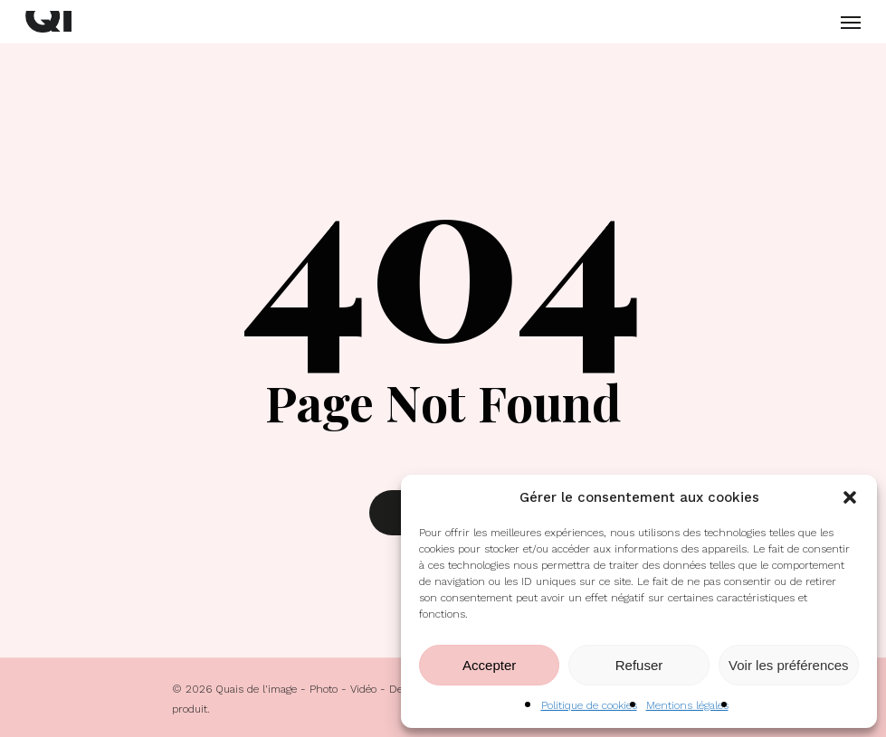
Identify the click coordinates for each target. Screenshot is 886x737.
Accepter (489, 665)
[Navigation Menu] (851, 22)
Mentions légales (687, 705)
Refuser (639, 665)
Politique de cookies (589, 705)
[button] (850, 497)
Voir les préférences (789, 665)
